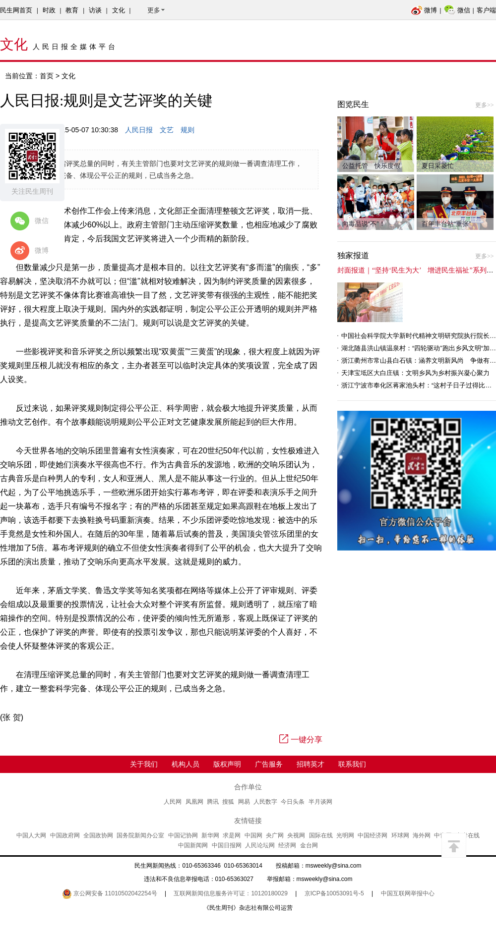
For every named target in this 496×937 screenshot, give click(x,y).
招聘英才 (310, 764)
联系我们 (352, 764)
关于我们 (144, 764)
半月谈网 (320, 801)
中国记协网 (183, 835)
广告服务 (269, 764)
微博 (424, 10)
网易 (244, 801)
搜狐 (228, 801)
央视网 (296, 835)
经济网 (287, 845)
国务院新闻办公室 (140, 835)
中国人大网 (31, 835)
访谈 (95, 10)
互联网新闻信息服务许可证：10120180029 (230, 893)
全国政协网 (98, 835)
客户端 (486, 10)
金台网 (309, 845)
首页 (47, 76)
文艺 (167, 130)
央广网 (275, 835)
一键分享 (300, 739)
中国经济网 (372, 835)
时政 (49, 10)
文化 (118, 10)
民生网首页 (16, 10)
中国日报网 (227, 845)
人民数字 (265, 801)
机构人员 (185, 764)
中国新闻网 (193, 845)
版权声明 (227, 764)
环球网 (400, 835)
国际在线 (321, 835)
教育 (71, 10)
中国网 (253, 835)
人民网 (173, 801)
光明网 (345, 835)
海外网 (422, 835)
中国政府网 (65, 835)
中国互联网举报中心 (407, 893)
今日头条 (293, 801)
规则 (187, 130)
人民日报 (139, 130)
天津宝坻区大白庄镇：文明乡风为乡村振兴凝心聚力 (415, 373)
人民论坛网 (260, 845)
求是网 (232, 835)
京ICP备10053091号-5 (334, 893)
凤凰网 (194, 801)
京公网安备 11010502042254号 (109, 893)
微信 (457, 10)
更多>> (484, 105)
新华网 (210, 835)
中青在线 (468, 835)
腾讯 (213, 801)
